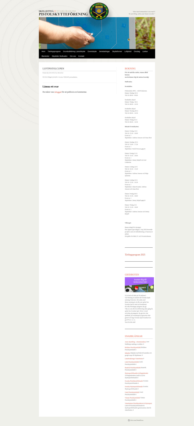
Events (61, 77)
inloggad (57, 92)
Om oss (73, 56)
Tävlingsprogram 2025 (135, 254)
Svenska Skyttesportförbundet (134, 387)
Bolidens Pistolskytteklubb (133, 347)
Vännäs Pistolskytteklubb (132, 398)
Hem (43, 51)
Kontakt (81, 56)
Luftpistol (127, 51)
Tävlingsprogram (54, 51)
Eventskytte (92, 51)
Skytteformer (117, 51)
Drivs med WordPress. (137, 420)
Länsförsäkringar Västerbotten (134, 358)
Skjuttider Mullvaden (59, 56)
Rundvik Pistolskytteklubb (133, 368)
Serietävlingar (104, 51)
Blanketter (45, 56)
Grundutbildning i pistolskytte (74, 51)
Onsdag (137, 51)
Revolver (60, 73)
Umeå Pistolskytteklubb (132, 392)
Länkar (145, 51)
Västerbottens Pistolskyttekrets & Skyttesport (138, 403)
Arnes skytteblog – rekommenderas (135, 342)
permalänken (73, 77)
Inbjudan (127, 353)
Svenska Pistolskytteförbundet (134, 381)
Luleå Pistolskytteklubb (132, 362)
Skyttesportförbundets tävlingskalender (136, 373)
